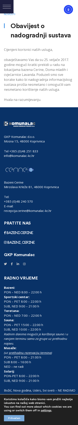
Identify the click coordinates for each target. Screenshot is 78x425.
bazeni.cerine (19, 232)
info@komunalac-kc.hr (19, 156)
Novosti (9, 14)
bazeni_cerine (21, 242)
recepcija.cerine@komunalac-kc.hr (28, 211)
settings (46, 410)
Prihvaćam (14, 418)
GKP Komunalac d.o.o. (19, 137)
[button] (7, 6)
